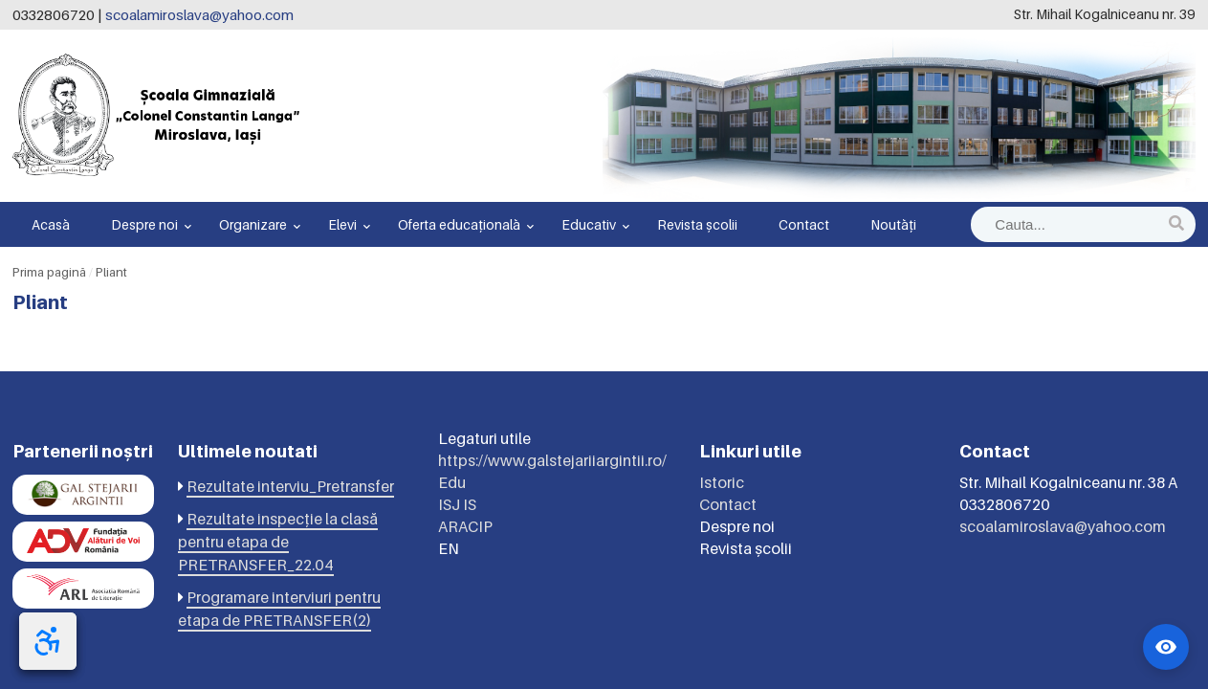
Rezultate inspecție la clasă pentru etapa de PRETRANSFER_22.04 (278, 541)
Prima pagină (49, 271)
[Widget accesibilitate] (1166, 647)
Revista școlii (697, 224)
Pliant (111, 271)
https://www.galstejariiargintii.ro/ (552, 460)
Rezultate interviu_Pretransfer (290, 486)
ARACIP (465, 526)
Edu (452, 482)
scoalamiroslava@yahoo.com (199, 14)
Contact (804, 224)
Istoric (721, 482)
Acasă (51, 224)
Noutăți (893, 224)
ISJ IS (457, 504)
